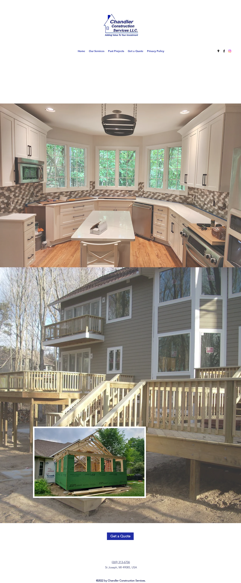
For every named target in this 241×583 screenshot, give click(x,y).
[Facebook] (224, 51)
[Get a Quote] (120, 536)
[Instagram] (230, 51)
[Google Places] (218, 51)
